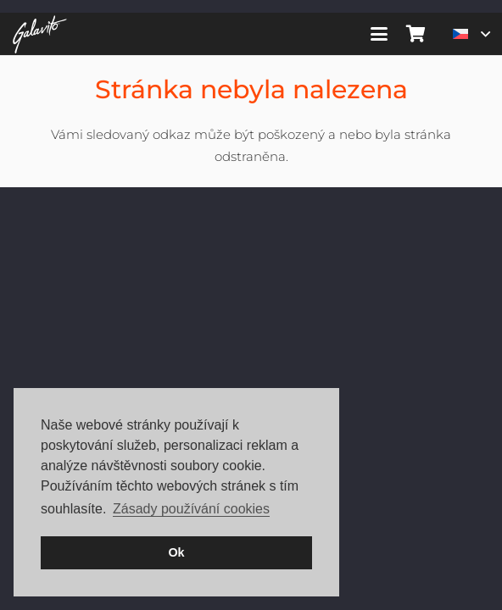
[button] (379, 33)
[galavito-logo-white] (40, 34)
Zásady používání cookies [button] (191, 509)
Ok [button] (176, 552)
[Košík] (416, 34)
